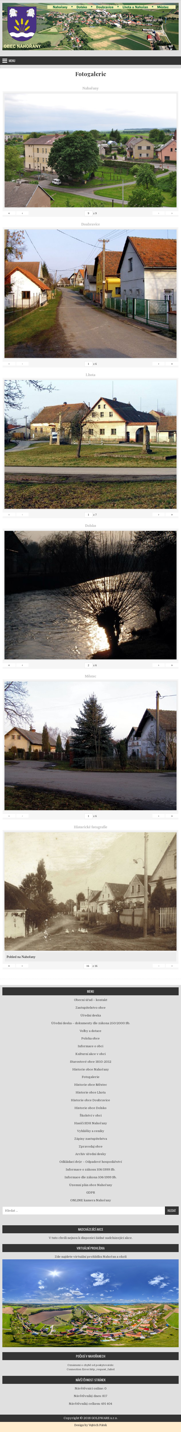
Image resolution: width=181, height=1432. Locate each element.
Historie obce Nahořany (90, 1069)
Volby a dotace (90, 1031)
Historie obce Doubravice (90, 1100)
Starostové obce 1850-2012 (90, 1061)
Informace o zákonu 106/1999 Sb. (90, 1169)
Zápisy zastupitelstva (90, 1138)
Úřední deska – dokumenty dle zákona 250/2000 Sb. (90, 1023)
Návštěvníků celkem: (85, 1403)
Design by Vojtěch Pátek (90, 1425)
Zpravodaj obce (91, 1146)
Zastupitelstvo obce (90, 1007)
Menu (12, 60)
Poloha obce (90, 1038)
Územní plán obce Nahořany (90, 1185)
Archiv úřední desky (90, 1154)
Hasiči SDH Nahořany (90, 1123)
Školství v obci (91, 1115)
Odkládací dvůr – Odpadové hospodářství (90, 1162)
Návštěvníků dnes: (88, 1396)
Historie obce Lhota (91, 1092)
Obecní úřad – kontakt (90, 1000)
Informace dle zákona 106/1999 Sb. (91, 1177)
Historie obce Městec (90, 1084)
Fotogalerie (90, 73)
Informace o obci (90, 1046)
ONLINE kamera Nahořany (90, 1200)
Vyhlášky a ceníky (90, 1131)
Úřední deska (90, 1015)
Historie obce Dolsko (90, 1108)
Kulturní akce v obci (90, 1054)
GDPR (90, 1192)
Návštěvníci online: (89, 1388)
